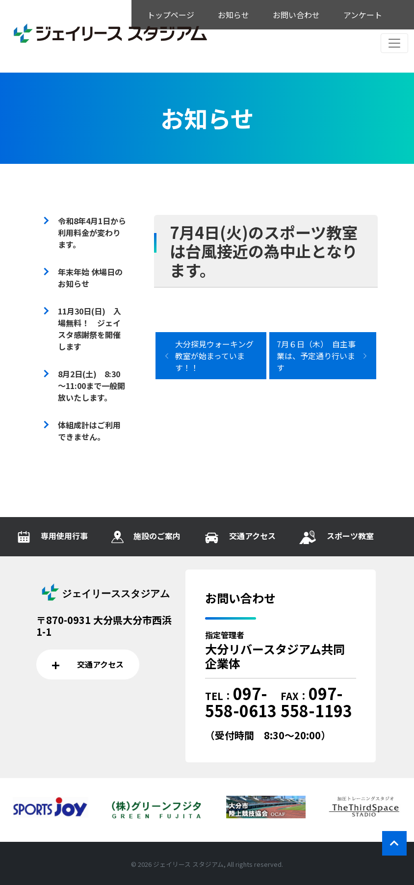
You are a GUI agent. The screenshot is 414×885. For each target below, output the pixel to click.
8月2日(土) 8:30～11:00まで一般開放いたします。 (91, 385)
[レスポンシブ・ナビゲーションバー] (394, 43)
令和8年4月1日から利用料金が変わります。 (92, 232)
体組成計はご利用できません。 (89, 430)
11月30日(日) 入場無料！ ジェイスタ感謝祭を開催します (89, 328)
